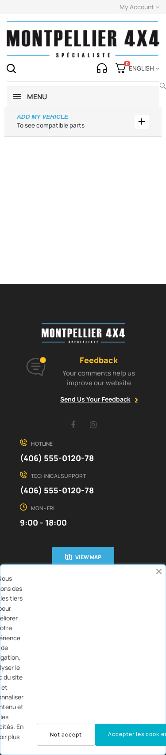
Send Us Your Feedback (95, 399)
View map (88, 557)
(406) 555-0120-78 (57, 458)
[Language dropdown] (142, 68)
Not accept (66, 734)
